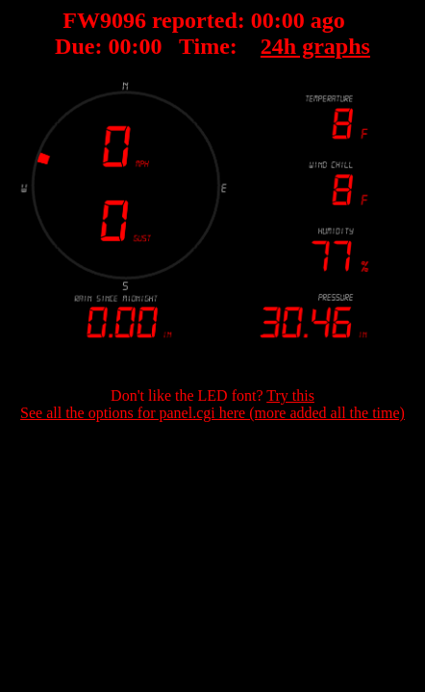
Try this (290, 395)
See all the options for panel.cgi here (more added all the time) (212, 413)
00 (262, 20)
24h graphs (315, 46)
